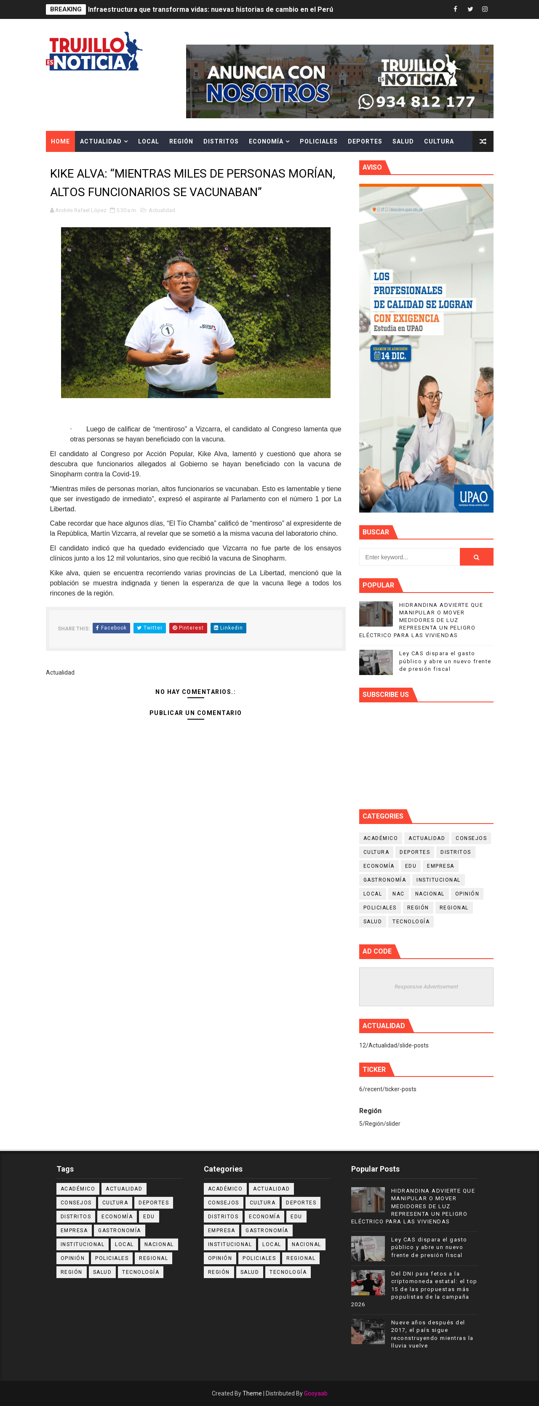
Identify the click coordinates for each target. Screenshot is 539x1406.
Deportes (365, 141)
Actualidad (101, 141)
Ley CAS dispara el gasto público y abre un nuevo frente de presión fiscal (445, 661)
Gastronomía (384, 880)
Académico (380, 838)
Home (60, 141)
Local (148, 141)
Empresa (440, 866)
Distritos (221, 141)
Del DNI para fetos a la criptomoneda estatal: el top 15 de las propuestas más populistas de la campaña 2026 (414, 1289)
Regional (454, 908)
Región (181, 141)
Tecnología (411, 922)
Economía (266, 141)
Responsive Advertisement (426, 986)
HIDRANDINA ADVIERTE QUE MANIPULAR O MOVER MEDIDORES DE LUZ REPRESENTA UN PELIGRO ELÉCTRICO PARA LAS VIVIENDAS (421, 620)
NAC (398, 894)
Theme (252, 1393)
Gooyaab (316, 1393)
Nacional (430, 894)
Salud (403, 141)
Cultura (439, 141)
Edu (411, 866)
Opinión (467, 894)
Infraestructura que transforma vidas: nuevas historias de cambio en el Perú (210, 9)
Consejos (471, 838)
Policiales (319, 141)
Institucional (438, 880)
